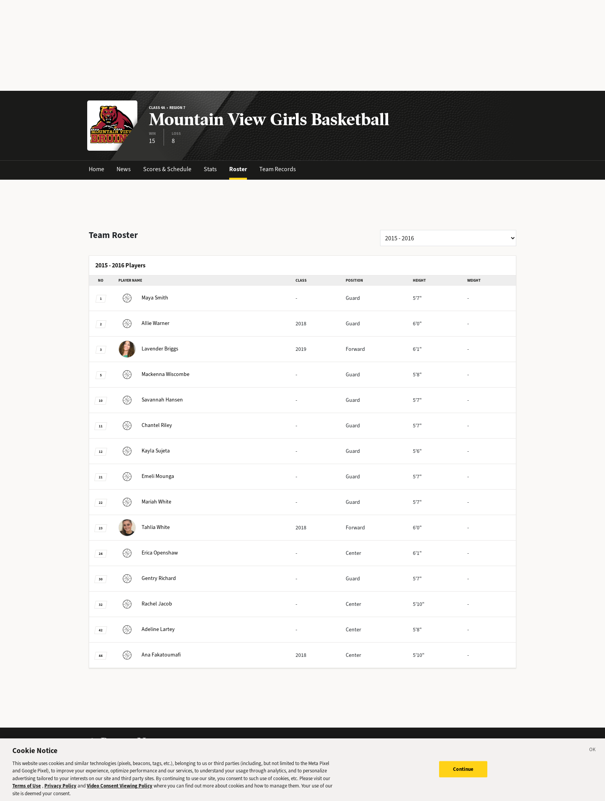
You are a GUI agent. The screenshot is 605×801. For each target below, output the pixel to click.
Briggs (148, 348)
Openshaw (148, 552)
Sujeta (144, 450)
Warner (143, 323)
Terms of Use (26, 792)
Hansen (150, 399)
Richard (147, 578)
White (144, 501)
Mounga (146, 476)
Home (96, 169)
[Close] (592, 756)
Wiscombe (153, 374)
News (124, 169)
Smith (143, 297)
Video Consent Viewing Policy (119, 792)
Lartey (146, 629)
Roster (238, 169)
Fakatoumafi (149, 654)
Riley (145, 425)
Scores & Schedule (167, 169)
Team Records (277, 169)
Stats (210, 169)
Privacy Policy (60, 792)
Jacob (145, 603)
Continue (463, 775)
